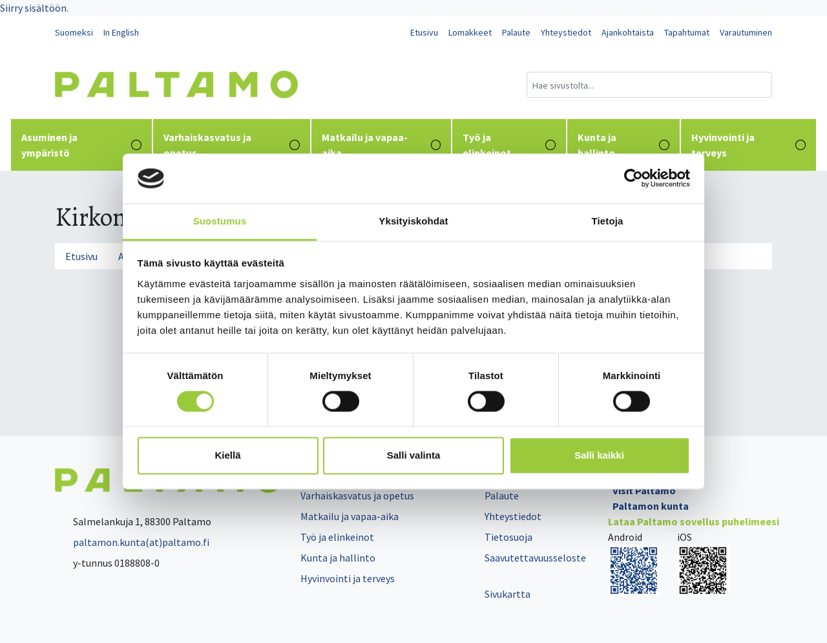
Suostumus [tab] (220, 220)
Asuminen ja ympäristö (81, 145)
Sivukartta (507, 593)
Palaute (516, 32)
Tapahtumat (686, 32)
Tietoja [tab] (607, 220)
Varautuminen (746, 32)
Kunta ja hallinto (623, 145)
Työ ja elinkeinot (509, 145)
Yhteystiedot (566, 32)
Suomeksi (74, 32)
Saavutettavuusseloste (535, 557)
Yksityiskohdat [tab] (413, 220)
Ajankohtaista (628, 32)
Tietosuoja (508, 536)
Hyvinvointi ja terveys (748, 145)
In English (121, 32)
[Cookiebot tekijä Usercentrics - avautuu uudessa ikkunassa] (633, 178)
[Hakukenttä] (649, 85)
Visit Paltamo (644, 490)
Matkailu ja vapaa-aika (381, 145)
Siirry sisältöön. (34, 7)
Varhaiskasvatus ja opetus (231, 145)
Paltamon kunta (650, 505)
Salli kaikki (599, 455)
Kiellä (227, 455)
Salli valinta (414, 455)
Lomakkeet (470, 32)
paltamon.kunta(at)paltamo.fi (132, 542)
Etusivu (424, 32)
